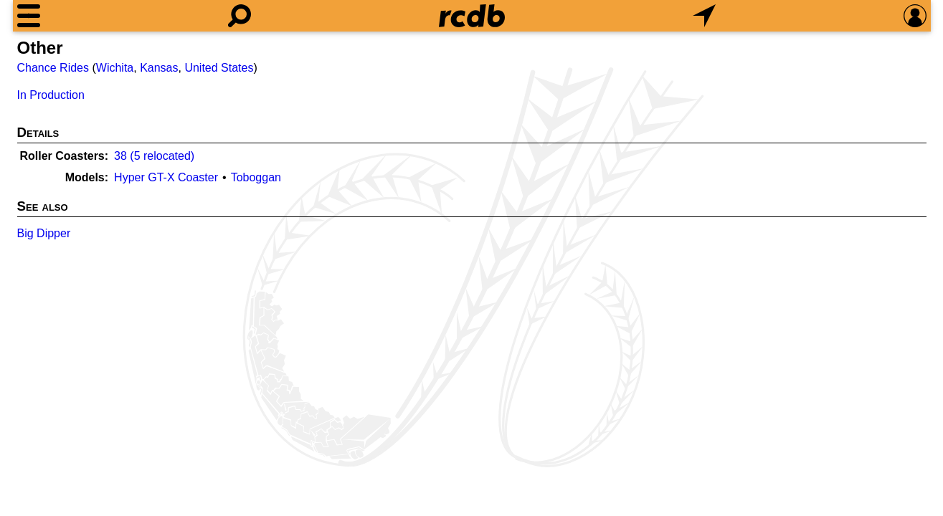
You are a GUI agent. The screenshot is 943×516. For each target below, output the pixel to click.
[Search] (239, 15)
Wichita (114, 68)
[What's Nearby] (704, 15)
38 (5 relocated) (154, 156)
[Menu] (28, 15)
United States (218, 68)
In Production (51, 95)
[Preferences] (915, 15)
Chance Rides (53, 68)
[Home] (472, 15)
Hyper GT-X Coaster (166, 177)
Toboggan (256, 177)
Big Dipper (44, 233)
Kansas (159, 68)
